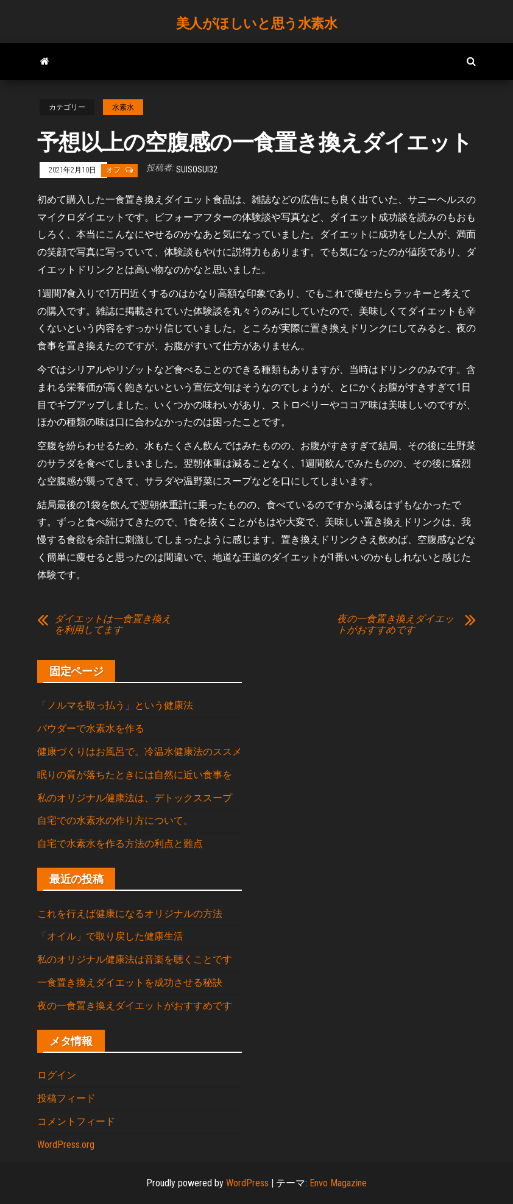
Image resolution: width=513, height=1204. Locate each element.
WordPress (247, 1183)
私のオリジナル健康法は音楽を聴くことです (134, 959)
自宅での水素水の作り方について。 (115, 820)
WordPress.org (65, 1144)
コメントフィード (76, 1121)
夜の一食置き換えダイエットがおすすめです (395, 625)
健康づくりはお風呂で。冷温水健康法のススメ (139, 751)
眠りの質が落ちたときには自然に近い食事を (134, 775)
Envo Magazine (338, 1183)
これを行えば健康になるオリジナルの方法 (129, 913)
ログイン (56, 1075)
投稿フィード (66, 1098)
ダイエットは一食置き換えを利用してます (112, 625)
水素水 (123, 107)
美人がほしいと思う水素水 (257, 23)
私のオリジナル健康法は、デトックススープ (134, 798)
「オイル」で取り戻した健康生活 (110, 936)
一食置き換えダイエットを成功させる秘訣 (129, 982)
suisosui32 (197, 169)
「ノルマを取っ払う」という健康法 (115, 705)
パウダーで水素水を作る (90, 728)
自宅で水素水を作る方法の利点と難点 (120, 843)
